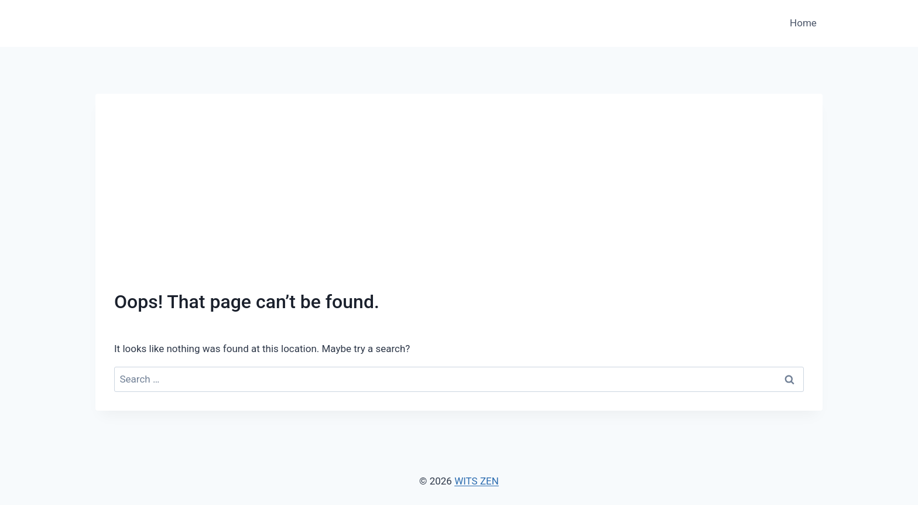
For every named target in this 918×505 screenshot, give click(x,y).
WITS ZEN (476, 481)
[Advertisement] (459, 200)
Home (803, 23)
